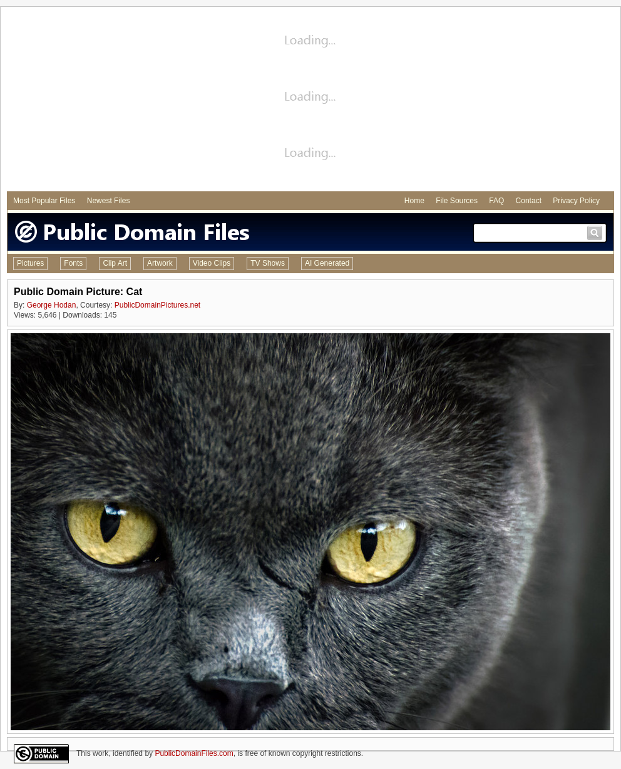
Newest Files (108, 200)
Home (414, 200)
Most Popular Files (44, 200)
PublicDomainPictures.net (157, 305)
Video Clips (211, 263)
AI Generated (327, 263)
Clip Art (115, 263)
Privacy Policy (576, 200)
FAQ (496, 200)
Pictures (30, 263)
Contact (528, 200)
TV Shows (267, 263)
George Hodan (51, 305)
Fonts (73, 263)
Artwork (160, 263)
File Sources (457, 200)
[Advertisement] (310, 100)
